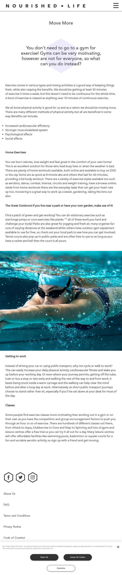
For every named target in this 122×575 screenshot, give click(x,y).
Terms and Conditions (17, 515)
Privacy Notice (12, 526)
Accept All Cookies (77, 557)
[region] (61, 558)
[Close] (118, 547)
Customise (61, 568)
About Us (9, 493)
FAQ (6, 504)
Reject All (44, 557)
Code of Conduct (14, 537)
